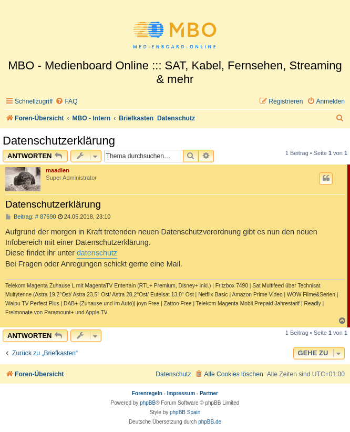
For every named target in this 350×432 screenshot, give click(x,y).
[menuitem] (66, 102)
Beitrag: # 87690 (30, 216)
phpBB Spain (185, 412)
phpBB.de (209, 422)
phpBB (148, 403)
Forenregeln (147, 393)
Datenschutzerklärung (59, 140)
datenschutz (97, 253)
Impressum (181, 393)
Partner (209, 393)
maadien (57, 170)
